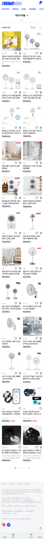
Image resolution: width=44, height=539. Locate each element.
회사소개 (4, 484)
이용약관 (27, 484)
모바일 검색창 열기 (35, 3)
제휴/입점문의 (19, 511)
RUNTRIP (5, 9)
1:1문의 (14, 513)
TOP (40, 529)
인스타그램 (3, 525)
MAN (24, 9)
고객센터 (19, 484)
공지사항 (12, 484)
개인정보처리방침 (7, 511)
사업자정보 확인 (28, 500)
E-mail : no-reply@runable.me (26, 506)
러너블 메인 (22, 535)
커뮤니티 (31, 535)
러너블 (8, 525)
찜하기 (13, 535)
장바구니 (41, 2)
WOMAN (32, 9)
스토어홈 (4, 535)
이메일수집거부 (29, 511)
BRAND (15, 9)
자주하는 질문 (6, 513)
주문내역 (40, 535)
